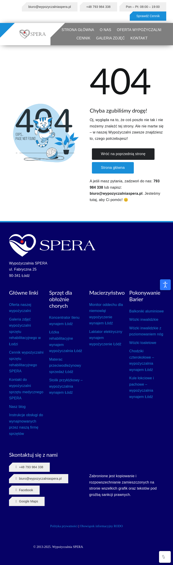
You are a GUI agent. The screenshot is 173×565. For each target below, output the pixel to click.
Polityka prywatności (64, 526)
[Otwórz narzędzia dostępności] (165, 284)
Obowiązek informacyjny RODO (101, 526)
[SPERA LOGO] (32, 31)
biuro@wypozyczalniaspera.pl (116, 193)
